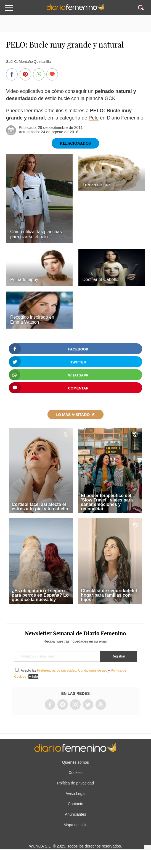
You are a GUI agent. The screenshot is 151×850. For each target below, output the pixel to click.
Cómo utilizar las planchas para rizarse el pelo (36, 234)
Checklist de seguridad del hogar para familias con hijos (109, 595)
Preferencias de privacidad (56, 670)
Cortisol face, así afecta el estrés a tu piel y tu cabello (40, 506)
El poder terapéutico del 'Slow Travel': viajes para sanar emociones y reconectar (107, 502)
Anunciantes (75, 814)
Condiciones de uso (92, 670)
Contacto (75, 804)
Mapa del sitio (75, 825)
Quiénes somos (75, 762)
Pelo (94, 118)
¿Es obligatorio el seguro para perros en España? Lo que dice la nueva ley (40, 595)
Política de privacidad (75, 783)
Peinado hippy (25, 279)
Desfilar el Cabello (100, 279)
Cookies (75, 772)
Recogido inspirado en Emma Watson (32, 319)
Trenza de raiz (97, 184)
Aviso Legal (75, 793)
